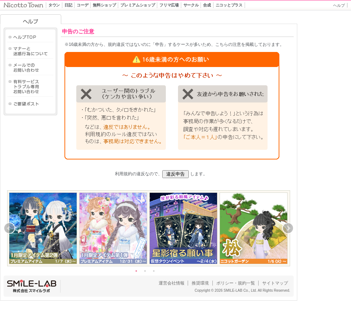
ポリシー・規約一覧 (235, 283)
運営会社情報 (171, 283)
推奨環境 (200, 283)
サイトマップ (275, 283)
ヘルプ (339, 5)
